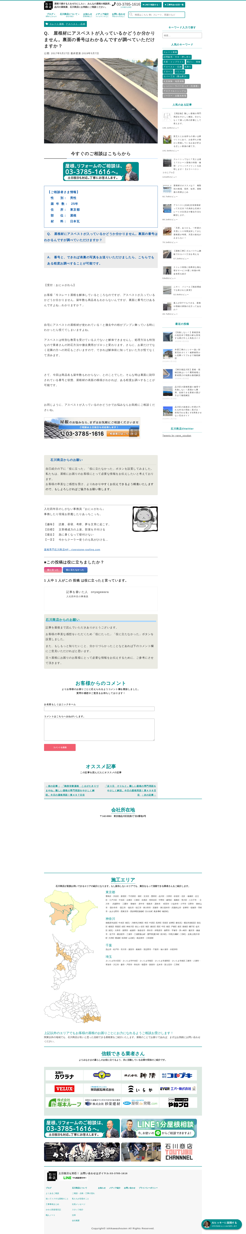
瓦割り (187, 67)
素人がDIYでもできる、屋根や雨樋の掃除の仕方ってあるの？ (187, 306)
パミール (179, 71)
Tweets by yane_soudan (176, 435)
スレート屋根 (56, 24)
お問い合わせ (118, 15)
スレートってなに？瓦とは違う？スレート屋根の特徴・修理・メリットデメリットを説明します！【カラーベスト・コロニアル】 (181, 166)
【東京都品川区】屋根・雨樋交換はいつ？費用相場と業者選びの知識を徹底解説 (187, 372)
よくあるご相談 (54, 1192)
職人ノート (52, 1214)
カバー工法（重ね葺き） (176, 76)
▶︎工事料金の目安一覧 (174, 5)
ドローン (168, 71)
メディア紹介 (102, 15)
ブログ (51, 15)
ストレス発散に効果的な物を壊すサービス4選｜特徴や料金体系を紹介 (187, 270)
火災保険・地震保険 (173, 81)
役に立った (53, 570)
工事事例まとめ (54, 1203)
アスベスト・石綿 (75, 24)
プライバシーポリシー (167, 1186)
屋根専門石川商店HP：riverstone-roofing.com (75, 549)
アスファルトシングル (174, 91)
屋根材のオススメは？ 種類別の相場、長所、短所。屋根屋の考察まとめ (187, 188)
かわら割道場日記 (55, 1208)
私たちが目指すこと (85, 1197)
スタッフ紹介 (83, 1208)
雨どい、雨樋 (194, 62)
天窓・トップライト (173, 62)
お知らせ (87, 15)
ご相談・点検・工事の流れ (88, 1192)
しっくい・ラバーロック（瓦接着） (181, 86)
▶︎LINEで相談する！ (151, 5)
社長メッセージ (83, 1203)
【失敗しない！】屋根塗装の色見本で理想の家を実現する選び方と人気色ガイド (187, 335)
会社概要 (81, 1219)
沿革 (79, 1214)
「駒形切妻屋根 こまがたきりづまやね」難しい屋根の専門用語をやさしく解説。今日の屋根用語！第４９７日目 (72, 790)
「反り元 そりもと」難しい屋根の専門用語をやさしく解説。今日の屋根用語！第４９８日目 (130, 790)
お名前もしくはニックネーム (60, 704)
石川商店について (70, 15)
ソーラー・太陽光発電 (174, 95)
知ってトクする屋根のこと (59, 1197)
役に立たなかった (75, 570)
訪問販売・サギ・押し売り (177, 57)
